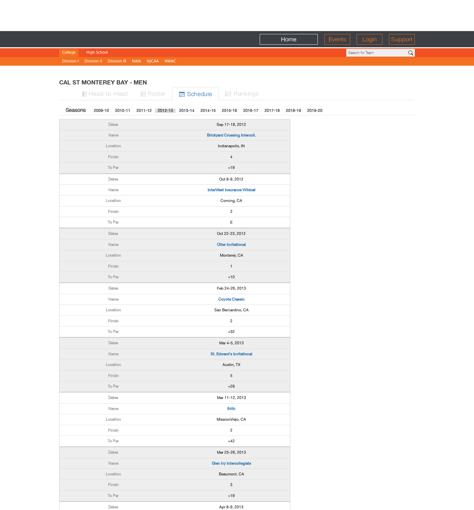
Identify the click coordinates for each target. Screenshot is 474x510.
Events (337, 39)
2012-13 (165, 110)
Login (369, 39)
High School (97, 53)
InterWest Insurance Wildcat (231, 190)
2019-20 (314, 110)
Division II (93, 61)
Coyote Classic (231, 299)
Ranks (242, 93)
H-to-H (105, 93)
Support (402, 39)
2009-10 (101, 110)
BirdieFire (106, 39)
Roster (153, 93)
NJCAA (153, 61)
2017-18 (272, 110)
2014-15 (208, 110)
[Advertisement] (237, 14)
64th (231, 408)
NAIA (136, 61)
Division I (70, 61)
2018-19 (293, 110)
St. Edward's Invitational (231, 354)
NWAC (170, 61)
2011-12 (144, 110)
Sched (195, 93)
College (69, 53)
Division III (117, 61)
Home (288, 39)
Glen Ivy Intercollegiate (231, 463)
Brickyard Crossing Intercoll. (231, 135)
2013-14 (186, 110)
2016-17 (250, 110)
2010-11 (122, 110)
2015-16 (229, 110)
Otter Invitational (231, 244)
